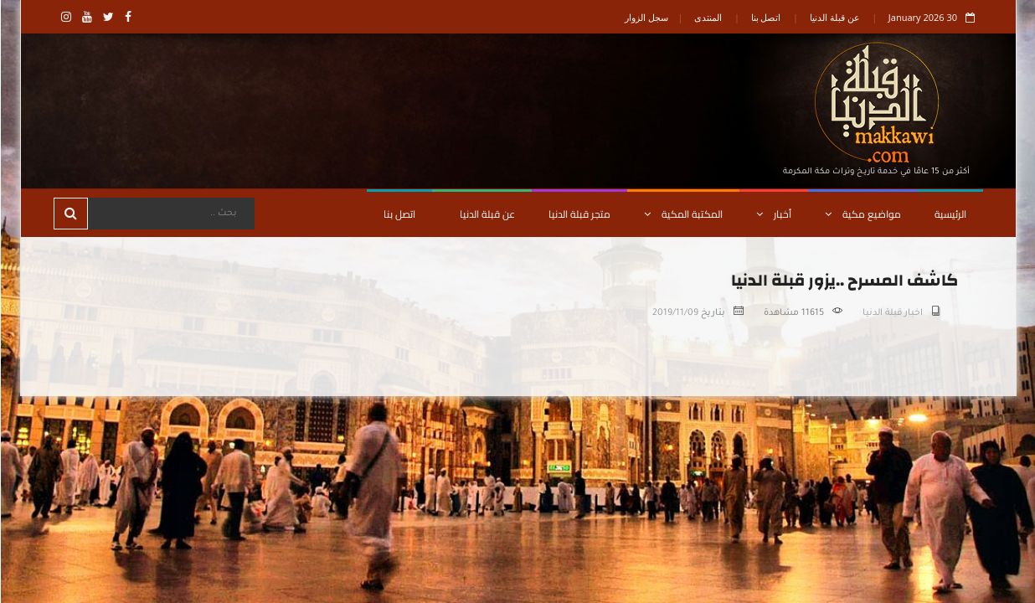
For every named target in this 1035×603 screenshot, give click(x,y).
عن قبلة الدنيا (834, 17)
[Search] (170, 213)
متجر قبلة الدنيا (579, 214)
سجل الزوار (645, 17)
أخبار (772, 214)
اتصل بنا (765, 17)
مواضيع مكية (862, 214)
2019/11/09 (674, 313)
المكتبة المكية (682, 214)
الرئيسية (949, 214)
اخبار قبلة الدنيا (892, 313)
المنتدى (707, 17)
